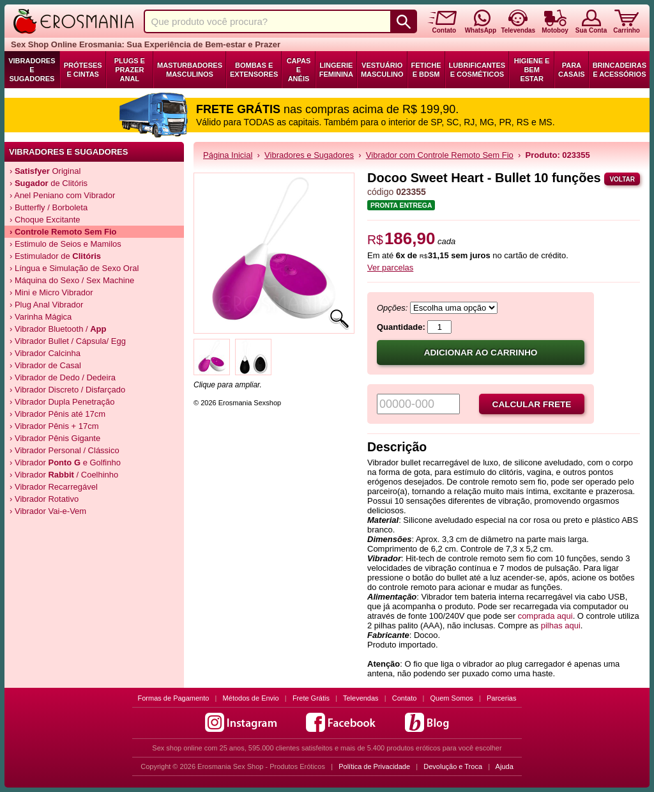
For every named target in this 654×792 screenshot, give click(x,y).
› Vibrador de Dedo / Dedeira (63, 377)
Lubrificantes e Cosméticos (477, 69)
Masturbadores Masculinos (189, 69)
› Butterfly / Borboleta (48, 207)
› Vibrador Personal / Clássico (64, 450)
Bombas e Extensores (254, 69)
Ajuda (504, 766)
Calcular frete (532, 404)
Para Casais (571, 69)
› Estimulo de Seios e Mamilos (65, 244)
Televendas (361, 698)
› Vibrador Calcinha (45, 353)
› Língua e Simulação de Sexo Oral (74, 268)
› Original (45, 171)
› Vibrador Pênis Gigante (55, 438)
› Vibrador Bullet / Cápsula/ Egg (68, 341)
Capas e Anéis (299, 69)
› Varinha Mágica (41, 317)
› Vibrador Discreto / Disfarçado (67, 389)
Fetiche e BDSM (426, 69)
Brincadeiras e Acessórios (619, 69)
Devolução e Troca (452, 766)
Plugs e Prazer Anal (129, 69)
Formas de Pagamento (173, 698)
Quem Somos (451, 698)
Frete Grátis (311, 698)
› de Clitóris (48, 183)
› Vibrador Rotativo (44, 499)
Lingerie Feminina (336, 69)
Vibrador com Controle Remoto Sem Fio (439, 155)
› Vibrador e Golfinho (65, 462)
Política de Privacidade (374, 766)
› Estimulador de (55, 256)
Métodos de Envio (251, 698)
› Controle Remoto (63, 232)
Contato (404, 698)
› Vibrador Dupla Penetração (62, 402)
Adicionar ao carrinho (481, 352)
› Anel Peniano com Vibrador (62, 195)
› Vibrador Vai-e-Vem (48, 511)
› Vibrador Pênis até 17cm (57, 414)
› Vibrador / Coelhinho (64, 474)
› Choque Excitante (45, 219)
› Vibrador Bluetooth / (58, 329)
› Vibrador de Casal (45, 365)
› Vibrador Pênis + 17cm (54, 426)
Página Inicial (227, 155)
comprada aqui (545, 616)
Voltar (622, 179)
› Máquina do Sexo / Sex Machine (72, 280)
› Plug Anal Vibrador (46, 304)
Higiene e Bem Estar (532, 69)
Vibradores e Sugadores (31, 69)
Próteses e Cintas (83, 69)
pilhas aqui (561, 625)
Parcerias (501, 698)
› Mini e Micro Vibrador (51, 292)
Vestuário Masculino (382, 69)
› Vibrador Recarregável (54, 487)
